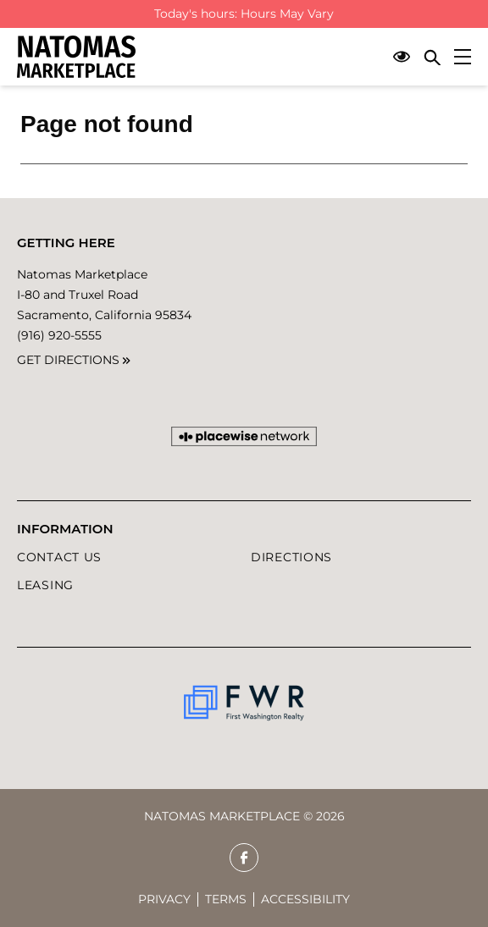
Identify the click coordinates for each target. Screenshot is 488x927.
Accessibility (305, 899)
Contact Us (59, 557)
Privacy (164, 899)
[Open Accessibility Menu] (401, 57)
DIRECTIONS (291, 557)
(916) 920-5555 (59, 335)
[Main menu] (462, 56)
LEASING (45, 585)
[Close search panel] (432, 57)
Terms (226, 899)
